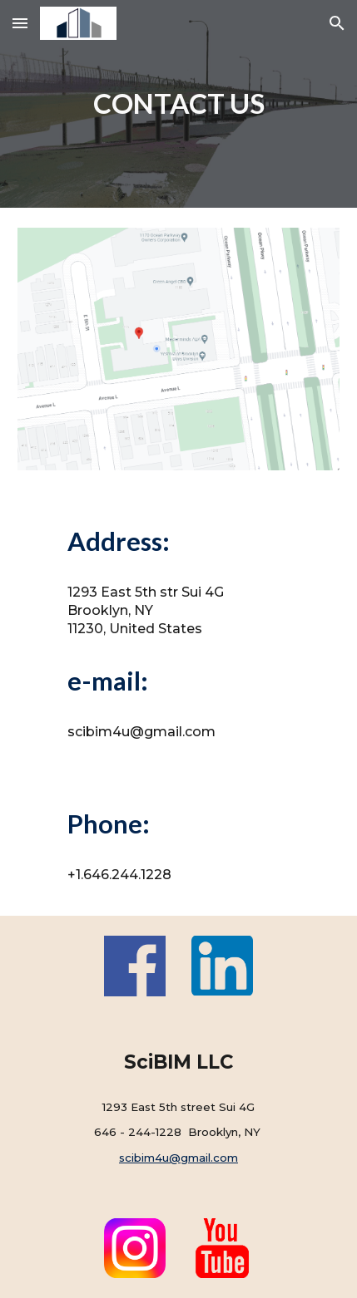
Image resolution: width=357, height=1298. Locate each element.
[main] (178, 104)
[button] (20, 23)
